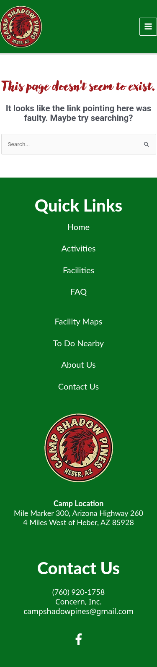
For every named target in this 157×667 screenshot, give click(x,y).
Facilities (78, 270)
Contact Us (78, 386)
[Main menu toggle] (148, 27)
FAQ (78, 291)
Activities (79, 248)
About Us (78, 364)
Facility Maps (79, 321)
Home (78, 227)
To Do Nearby (78, 343)
